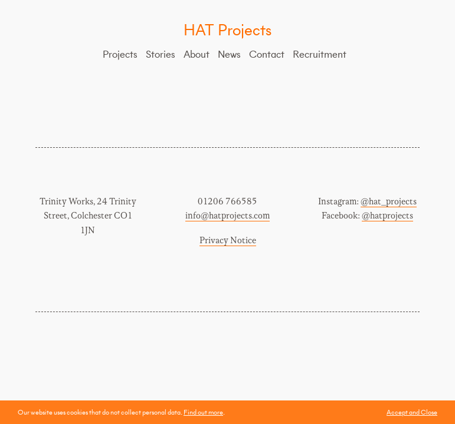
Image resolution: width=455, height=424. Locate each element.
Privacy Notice (227, 241)
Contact (266, 54)
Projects (120, 54)
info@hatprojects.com (227, 216)
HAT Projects (227, 29)
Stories (160, 54)
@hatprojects (387, 216)
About (197, 54)
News (229, 54)
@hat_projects (389, 202)
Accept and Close (412, 412)
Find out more (203, 412)
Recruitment (319, 54)
